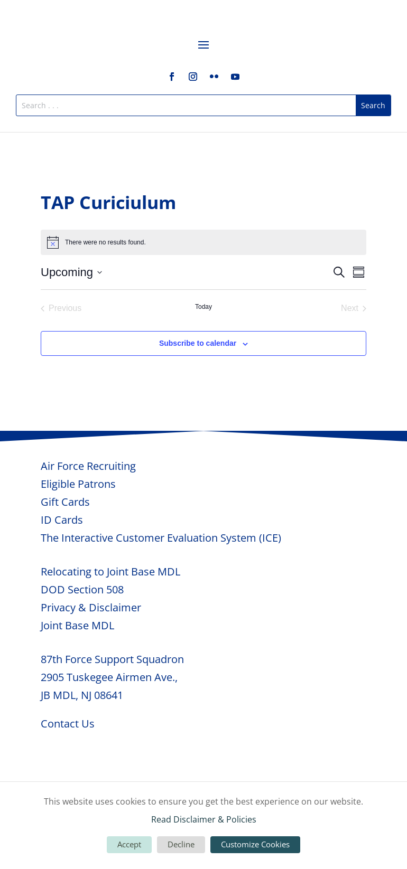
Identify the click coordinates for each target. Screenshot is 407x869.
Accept (129, 844)
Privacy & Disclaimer (91, 607)
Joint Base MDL (77, 625)
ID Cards (62, 520)
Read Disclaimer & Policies (203, 819)
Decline (181, 844)
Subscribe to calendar (197, 343)
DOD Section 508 (82, 589)
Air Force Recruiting (88, 466)
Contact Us (68, 723)
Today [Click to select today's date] (203, 306)
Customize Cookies (255, 844)
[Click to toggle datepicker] (71, 272)
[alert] (203, 242)
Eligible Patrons (78, 484)
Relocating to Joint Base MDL (110, 571)
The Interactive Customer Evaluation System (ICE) (161, 538)
